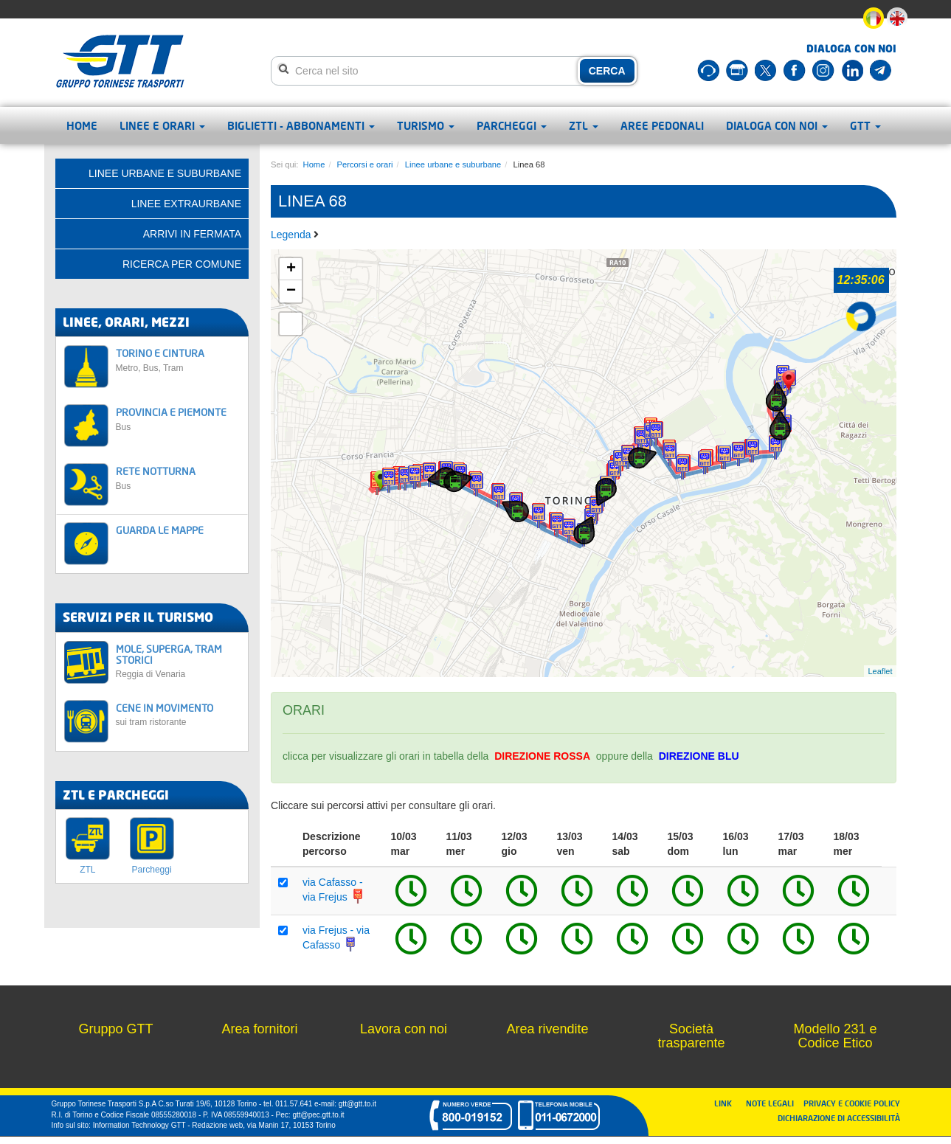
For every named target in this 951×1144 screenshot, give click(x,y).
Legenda (292, 234)
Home (81, 125)
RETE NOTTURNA (178, 477)
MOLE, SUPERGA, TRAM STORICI (178, 661)
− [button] (291, 291)
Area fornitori (259, 1029)
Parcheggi (512, 125)
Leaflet (880, 671)
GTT (865, 125)
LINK (727, 1103)
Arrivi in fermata (192, 234)
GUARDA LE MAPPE (160, 530)
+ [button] (291, 269)
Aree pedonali (662, 125)
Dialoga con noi (777, 125)
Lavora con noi (403, 1029)
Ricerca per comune (181, 264)
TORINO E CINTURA (178, 359)
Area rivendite (547, 1029)
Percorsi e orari (365, 164)
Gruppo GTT (115, 1029)
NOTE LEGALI (773, 1103)
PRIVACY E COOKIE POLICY (851, 1103)
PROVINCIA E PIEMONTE (178, 418)
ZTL (583, 125)
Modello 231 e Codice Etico (834, 1036)
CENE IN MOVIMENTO (178, 714)
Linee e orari (162, 125)
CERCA (607, 71)
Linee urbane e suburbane (453, 164)
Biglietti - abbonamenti (301, 125)
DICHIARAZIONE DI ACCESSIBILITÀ (839, 1118)
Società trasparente (691, 1036)
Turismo (425, 125)
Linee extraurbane (186, 203)
